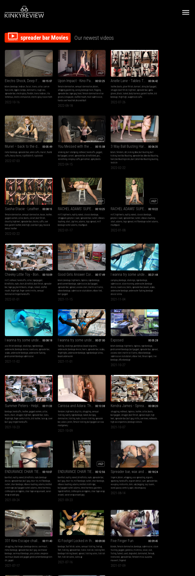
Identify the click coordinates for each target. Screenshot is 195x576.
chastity (109, 156)
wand (24, 414)
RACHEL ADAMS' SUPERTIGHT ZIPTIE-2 (169, 144)
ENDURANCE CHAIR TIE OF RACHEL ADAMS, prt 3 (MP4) (121, 332)
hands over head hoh (83, 97)
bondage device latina (157, 226)
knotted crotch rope (115, 348)
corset (25, 153)
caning (72, 87)
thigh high (136, 94)
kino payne (78, 94)
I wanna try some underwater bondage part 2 (74, 269)
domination (10, 344)
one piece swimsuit (67, 414)
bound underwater (73, 285)
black (125, 90)
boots (109, 83)
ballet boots (77, 219)
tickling (19, 344)
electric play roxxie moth (15, 97)
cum (38, 407)
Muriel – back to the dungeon (169, 78)
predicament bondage (109, 216)
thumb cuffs (153, 87)
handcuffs (38, 149)
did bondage (125, 94)
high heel (132, 87)
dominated (152, 414)
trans (34, 83)
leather (103, 83)
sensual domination (78, 83)
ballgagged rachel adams (163, 348)
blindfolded (10, 156)
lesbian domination (20, 467)
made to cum (35, 473)
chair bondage (120, 344)
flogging (56, 90)
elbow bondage (115, 223)
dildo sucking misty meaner (32, 480)
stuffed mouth (65, 223)
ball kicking (58, 153)
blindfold (77, 216)
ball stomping (19, 149)
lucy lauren (16, 414)
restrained (169, 414)
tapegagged (85, 212)
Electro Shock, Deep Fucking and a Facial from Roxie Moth (26, 78)
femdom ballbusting (74, 473)
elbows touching (154, 156)
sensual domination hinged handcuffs (74, 226)
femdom (61, 149)
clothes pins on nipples (130, 351)
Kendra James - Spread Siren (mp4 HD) (74, 332)
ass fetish (9, 275)
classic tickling (34, 344)
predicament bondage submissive (26, 285)
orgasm (43, 404)
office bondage (129, 289)
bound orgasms (84, 275)
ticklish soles (130, 414)
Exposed (106, 269)
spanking (9, 407)
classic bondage (181, 149)
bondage (14, 83)
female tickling (34, 348)
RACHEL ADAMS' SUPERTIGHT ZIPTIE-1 (26, 207)
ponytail (160, 153)
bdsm (7, 83)
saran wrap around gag (130, 355)
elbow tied (110, 226)
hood (82, 90)
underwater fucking (180, 223)
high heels (156, 149)
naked (170, 149)
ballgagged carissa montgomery (18, 351)
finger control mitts (174, 282)
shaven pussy (10, 418)
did (25, 470)
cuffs (102, 160)
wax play (20, 411)
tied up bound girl (20, 484)
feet (104, 407)
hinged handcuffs (181, 285)
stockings (168, 212)
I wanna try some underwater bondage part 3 (26, 269)
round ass (158, 219)
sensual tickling (130, 404)
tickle (128, 407)
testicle (73, 160)
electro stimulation (33, 94)
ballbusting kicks (75, 156)
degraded (180, 411)
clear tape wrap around (110, 355)
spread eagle (86, 341)
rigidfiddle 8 (176, 87)
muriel (186, 83)
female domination (61, 83)
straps (86, 219)
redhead (29, 149)
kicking (73, 149)
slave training (165, 216)
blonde (150, 404)
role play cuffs (35, 156)
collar (40, 83)
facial (28, 83)
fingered (180, 418)
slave (150, 411)
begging (8, 414)
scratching (23, 156)
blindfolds (57, 216)
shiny (133, 83)
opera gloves (117, 90)
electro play (25, 90)
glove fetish (117, 83)
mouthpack (183, 160)
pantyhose (73, 275)
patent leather (114, 94)
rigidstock (152, 90)
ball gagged (121, 226)
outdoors (81, 467)
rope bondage (136, 212)
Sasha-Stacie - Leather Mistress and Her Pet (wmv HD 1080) (121, 144)
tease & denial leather (117, 163)
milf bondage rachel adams (166, 160)
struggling (33, 338)
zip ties (171, 156)
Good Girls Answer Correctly (121, 207)
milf (149, 149)
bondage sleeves (85, 348)
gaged (80, 418)
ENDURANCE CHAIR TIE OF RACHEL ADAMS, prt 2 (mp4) (169, 332)
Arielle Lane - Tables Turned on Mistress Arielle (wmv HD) (121, 78)
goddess (171, 407)
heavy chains (164, 87)
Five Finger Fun (159, 398)
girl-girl (15, 473)
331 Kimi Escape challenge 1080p (74, 398)
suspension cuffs (107, 97)
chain (69, 216)
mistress (180, 407)
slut (155, 411)
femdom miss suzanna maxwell (162, 418)
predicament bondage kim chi (65, 418)
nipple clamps (22, 87)
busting (66, 160)
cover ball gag (167, 285)
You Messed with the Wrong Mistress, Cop (26, 144)
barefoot (103, 338)
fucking (56, 275)
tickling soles (106, 414)
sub (40, 411)
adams (178, 156)
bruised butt (58, 101)
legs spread (30, 219)
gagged (8, 153)
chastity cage (65, 477)
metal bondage (154, 83)
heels (166, 219)
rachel (184, 153)
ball (85, 156)
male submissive (66, 97)
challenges (66, 404)
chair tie (129, 341)
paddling (65, 87)
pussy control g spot (36, 414)
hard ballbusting (70, 153)
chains (137, 156)
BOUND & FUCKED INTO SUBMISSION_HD (26, 461)
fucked (167, 411)
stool (164, 156)
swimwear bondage (61, 411)
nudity (164, 149)
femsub (161, 414)
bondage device (21, 278)
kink (13, 87)
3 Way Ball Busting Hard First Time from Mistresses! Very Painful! (74, 144)
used (173, 411)
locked (131, 90)
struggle (113, 87)
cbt (67, 149)
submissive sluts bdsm (118, 285)
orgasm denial (29, 407)
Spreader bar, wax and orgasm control (26, 398)
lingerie (8, 404)
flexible (34, 90)
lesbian (22, 83)
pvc (17, 156)
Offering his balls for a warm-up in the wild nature (74, 461)
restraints (29, 411)
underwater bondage (162, 223)
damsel (126, 83)
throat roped (105, 289)
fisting (161, 411)
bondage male (82, 87)
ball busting (86, 149)
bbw (78, 149)
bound (183, 219)
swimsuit (57, 407)
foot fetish (112, 404)
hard (65, 156)
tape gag (75, 90)
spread (115, 219)
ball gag (75, 344)
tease (137, 149)
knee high (130, 160)
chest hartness (113, 351)
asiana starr (124, 219)
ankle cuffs (177, 83)
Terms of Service (83, 524)
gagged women (113, 153)
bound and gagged (84, 414)
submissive (124, 216)
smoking (8, 149)
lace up (157, 285)
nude (167, 153)
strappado (152, 153)
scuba (150, 223)
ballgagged (105, 87)
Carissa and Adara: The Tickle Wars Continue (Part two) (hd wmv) (26, 332)
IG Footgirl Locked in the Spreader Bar (121, 398)
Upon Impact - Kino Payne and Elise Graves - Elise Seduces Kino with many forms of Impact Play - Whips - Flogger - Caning (74, 78)
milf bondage (172, 341)
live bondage (116, 289)
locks (153, 282)
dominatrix (34, 87)
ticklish (135, 407)
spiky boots (19, 160)
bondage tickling (118, 411)
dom (36, 411)
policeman (9, 160)
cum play (151, 212)
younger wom (13, 480)
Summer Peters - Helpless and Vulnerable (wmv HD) (169, 269)
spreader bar (14, 90)
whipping (56, 87)
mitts (82, 344)
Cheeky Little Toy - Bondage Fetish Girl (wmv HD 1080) (74, 207)
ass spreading (33, 404)
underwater (176, 216)
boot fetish (122, 87)
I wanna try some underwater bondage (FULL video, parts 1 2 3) (169, 207)
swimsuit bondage (78, 411)
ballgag (39, 341)
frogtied (8, 484)
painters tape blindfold (157, 351)
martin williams (126, 282)
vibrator (34, 477)
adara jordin (21, 348)
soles (120, 404)
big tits (25, 338)
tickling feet (105, 411)
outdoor (80, 470)
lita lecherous (18, 94)
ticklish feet (118, 414)
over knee (109, 160)
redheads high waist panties (65, 348)
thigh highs (63, 282)
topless (126, 212)
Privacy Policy (114, 524)
